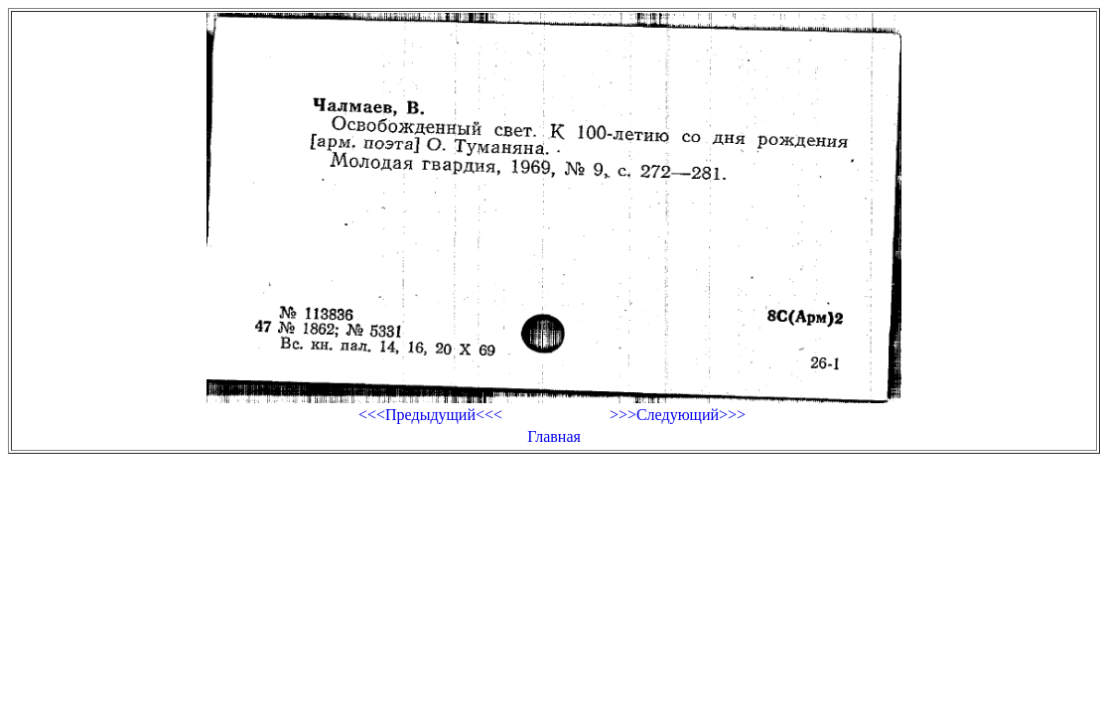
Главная (554, 436)
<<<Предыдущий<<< (430, 414)
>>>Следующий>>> (678, 414)
